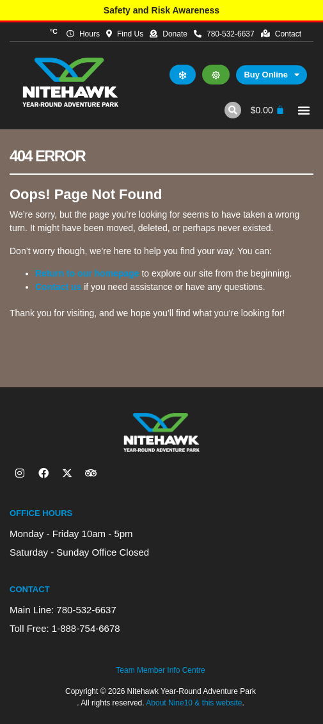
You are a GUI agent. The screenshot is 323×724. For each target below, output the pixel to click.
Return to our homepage (87, 273)
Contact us (58, 287)
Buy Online (271, 74)
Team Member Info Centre (160, 670)
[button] (233, 110)
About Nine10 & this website (194, 702)
